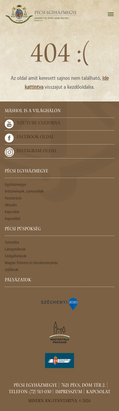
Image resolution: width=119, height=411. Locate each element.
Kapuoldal (12, 219)
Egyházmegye (15, 185)
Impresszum (68, 392)
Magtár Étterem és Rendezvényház (31, 263)
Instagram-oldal (37, 151)
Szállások (11, 270)
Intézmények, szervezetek (24, 191)
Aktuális (11, 205)
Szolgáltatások (15, 256)
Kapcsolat (12, 212)
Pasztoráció (13, 198)
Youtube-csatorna (38, 123)
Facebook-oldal (35, 137)
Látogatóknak (15, 249)
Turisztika (12, 243)
